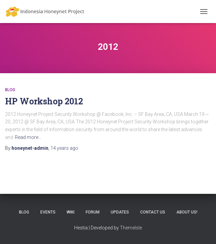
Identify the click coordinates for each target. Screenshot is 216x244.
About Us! (186, 212)
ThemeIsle (131, 227)
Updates (120, 212)
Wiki (70, 212)
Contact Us (152, 212)
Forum (93, 212)
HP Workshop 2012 (44, 101)
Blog (10, 89)
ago (64, 148)
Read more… (28, 137)
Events (48, 212)
